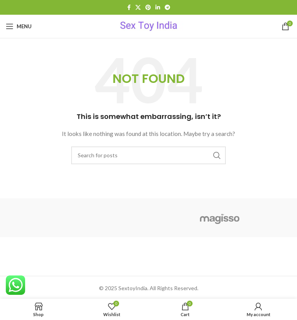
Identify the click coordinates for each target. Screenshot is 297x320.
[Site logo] (148, 25)
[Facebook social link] (129, 7)
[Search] (148, 155)
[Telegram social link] (167, 7)
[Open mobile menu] (19, 26)
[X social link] (138, 7)
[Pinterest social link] (148, 7)
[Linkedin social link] (157, 7)
